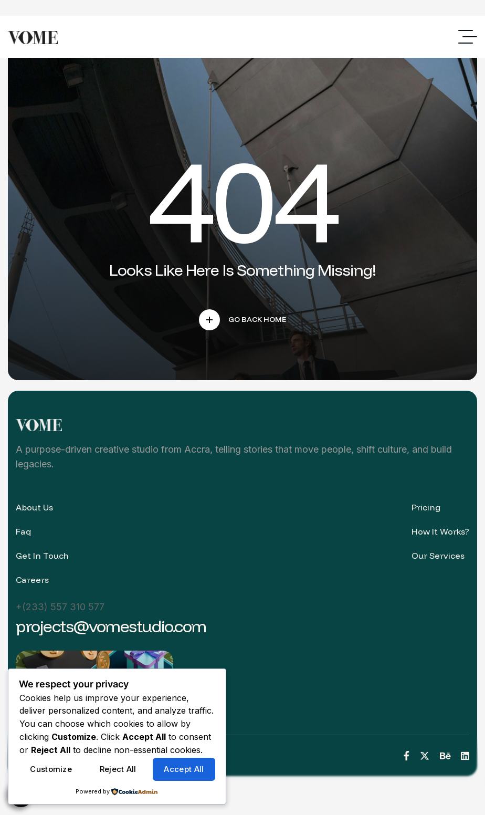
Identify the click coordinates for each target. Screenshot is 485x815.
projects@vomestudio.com (111, 625)
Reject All (118, 769)
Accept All (184, 769)
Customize (51, 769)
